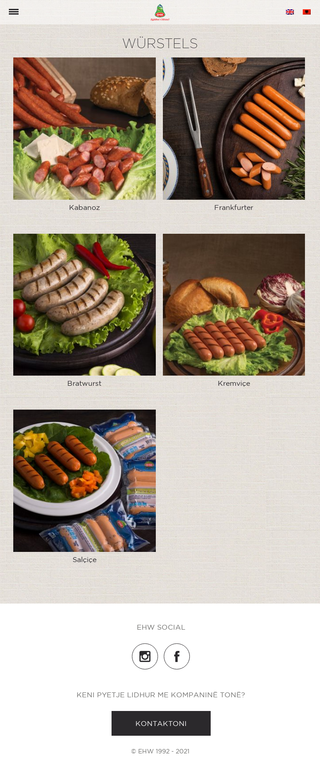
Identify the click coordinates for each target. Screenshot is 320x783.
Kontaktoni (161, 723)
